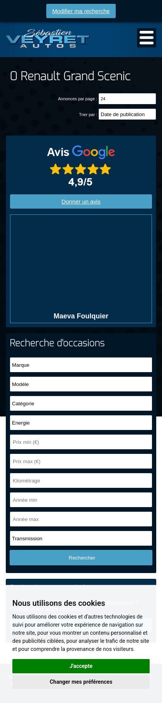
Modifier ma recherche (81, 11)
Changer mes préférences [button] (81, 682)
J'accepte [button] (81, 666)
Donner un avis (81, 201)
